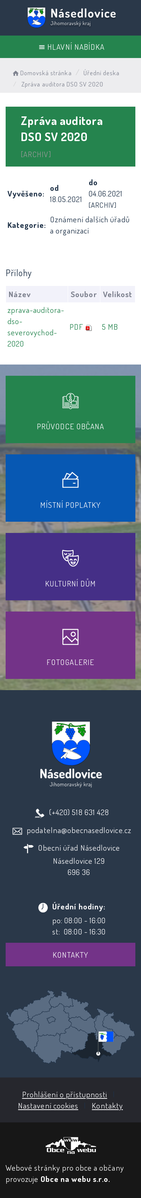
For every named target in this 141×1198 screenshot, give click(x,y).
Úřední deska (101, 73)
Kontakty (70, 954)
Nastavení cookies (48, 1105)
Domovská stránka (41, 73)
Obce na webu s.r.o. (76, 1179)
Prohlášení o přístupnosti (64, 1094)
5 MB (110, 326)
